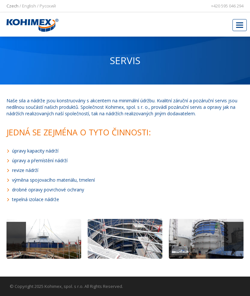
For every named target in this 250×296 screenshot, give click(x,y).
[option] (43, 241)
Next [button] (234, 236)
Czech (12, 6)
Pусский (48, 6)
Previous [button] (16, 236)
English (29, 6)
